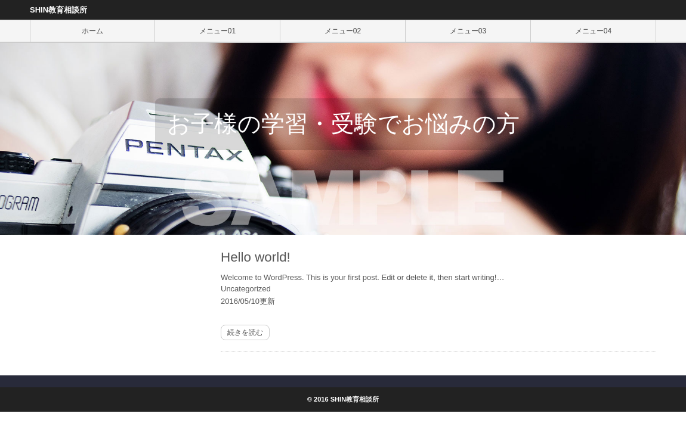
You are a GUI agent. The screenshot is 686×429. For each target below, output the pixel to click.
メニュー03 (468, 31)
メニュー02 (343, 31)
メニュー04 (593, 31)
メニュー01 (217, 31)
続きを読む (245, 332)
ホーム (92, 31)
